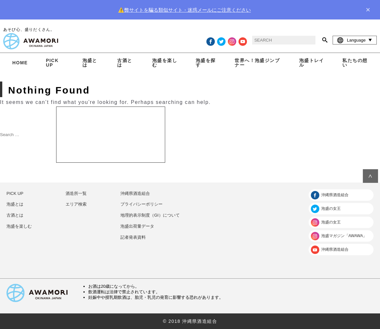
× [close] (368, 10)
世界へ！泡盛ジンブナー (257, 63)
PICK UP (52, 63)
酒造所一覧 (76, 193)
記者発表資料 (133, 237)
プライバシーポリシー (141, 204)
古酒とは (124, 63)
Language (354, 40)
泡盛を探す (206, 62)
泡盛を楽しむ (164, 63)
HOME (20, 62)
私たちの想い (354, 63)
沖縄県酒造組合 (135, 193)
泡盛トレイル (311, 63)
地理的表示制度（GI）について (150, 215)
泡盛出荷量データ (137, 226)
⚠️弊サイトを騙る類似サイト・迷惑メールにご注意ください (184, 10)
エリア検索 (76, 204)
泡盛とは (89, 63)
